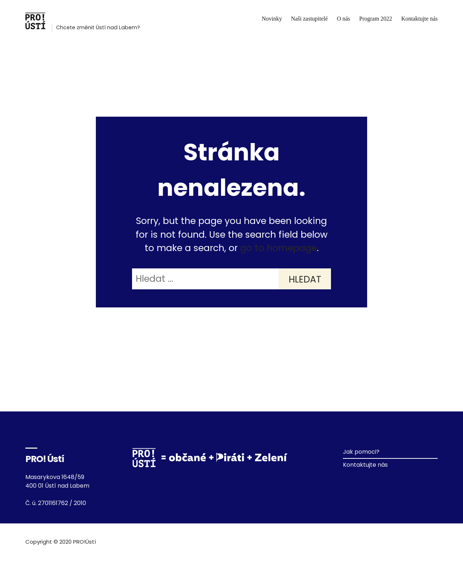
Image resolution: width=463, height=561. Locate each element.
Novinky (272, 19)
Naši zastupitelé (309, 19)
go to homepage (278, 248)
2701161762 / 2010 (62, 503)
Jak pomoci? (361, 452)
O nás (343, 19)
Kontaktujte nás (419, 19)
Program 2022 (375, 19)
